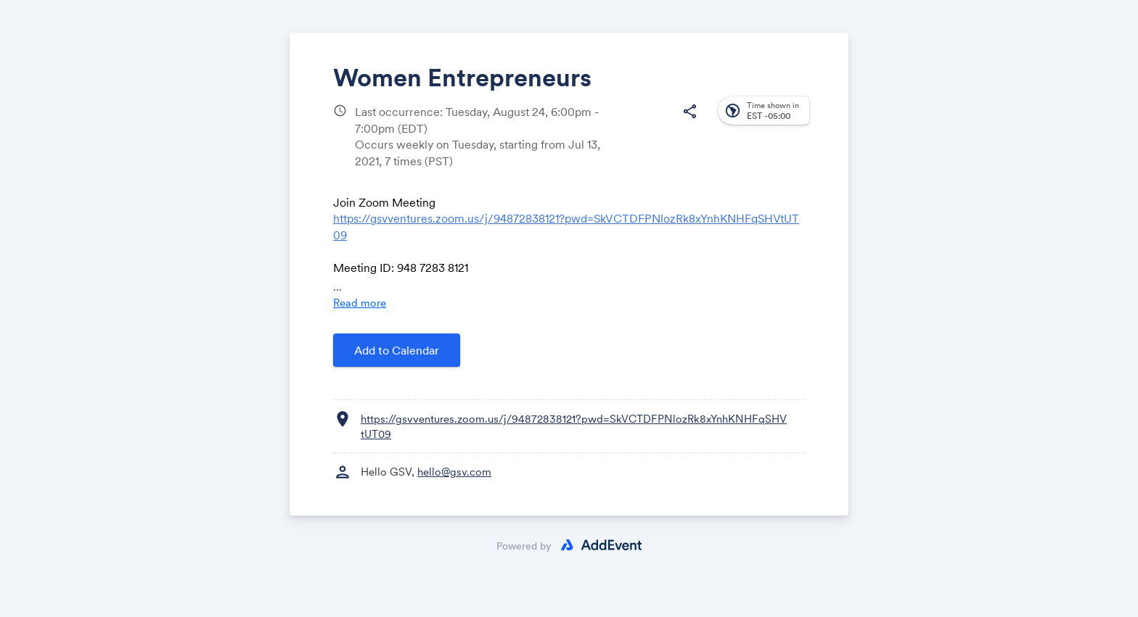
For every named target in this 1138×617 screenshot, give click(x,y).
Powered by (524, 545)
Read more (359, 303)
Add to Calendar (396, 350)
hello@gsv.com (454, 472)
